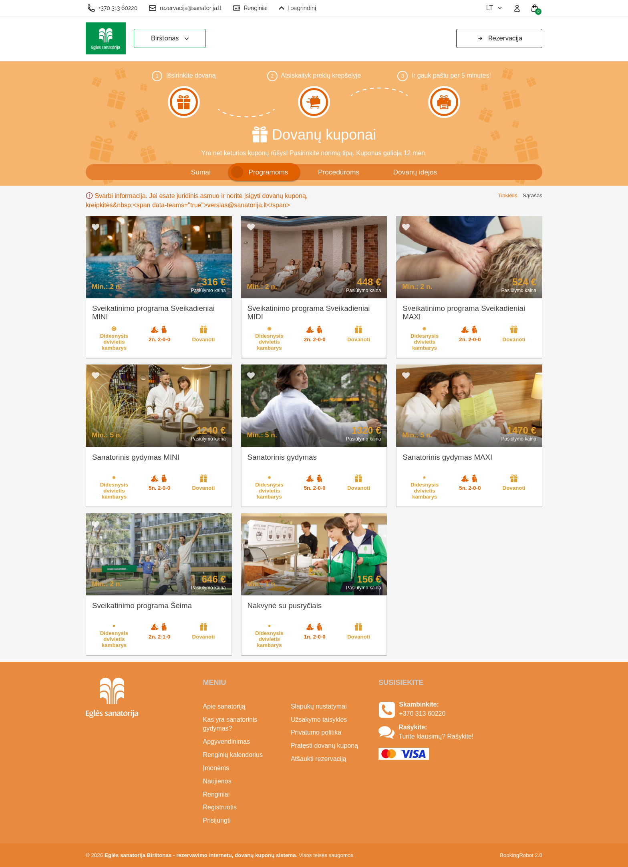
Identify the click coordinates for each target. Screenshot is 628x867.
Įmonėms (216, 768)
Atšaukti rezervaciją (318, 758)
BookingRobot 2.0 (521, 855)
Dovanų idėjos (415, 172)
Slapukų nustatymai (319, 706)
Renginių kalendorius (233, 754)
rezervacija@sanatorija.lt (185, 8)
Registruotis (220, 807)
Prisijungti (217, 820)
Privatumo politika (316, 732)
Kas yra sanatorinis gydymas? (230, 724)
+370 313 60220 (112, 8)
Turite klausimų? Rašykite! (436, 736)
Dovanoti (203, 333)
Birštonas (171, 38)
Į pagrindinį (297, 8)
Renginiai (250, 8)
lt (494, 8)
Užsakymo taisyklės (319, 719)
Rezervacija (499, 38)
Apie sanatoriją (224, 706)
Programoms (268, 172)
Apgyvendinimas (226, 741)
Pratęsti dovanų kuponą (324, 745)
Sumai (201, 172)
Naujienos (217, 781)
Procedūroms (338, 172)
